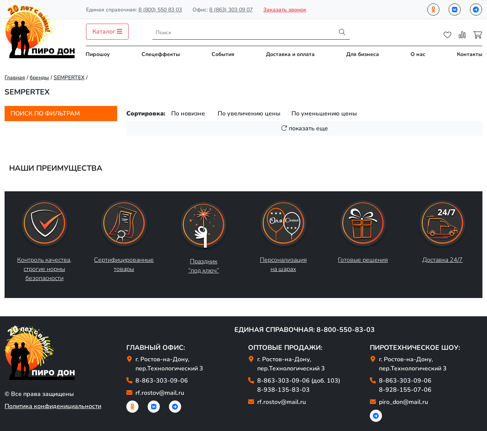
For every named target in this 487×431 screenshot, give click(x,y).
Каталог (107, 31)
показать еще (304, 128)
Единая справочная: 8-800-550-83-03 (304, 329)
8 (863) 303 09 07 (231, 9)
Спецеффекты (161, 54)
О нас (418, 54)
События (223, 54)
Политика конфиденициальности (53, 406)
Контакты (469, 54)
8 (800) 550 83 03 (160, 9)
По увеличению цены (249, 113)
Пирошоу (98, 54)
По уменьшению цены (324, 113)
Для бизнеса (362, 54)
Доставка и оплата (290, 54)
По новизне (188, 113)
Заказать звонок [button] (284, 9)
